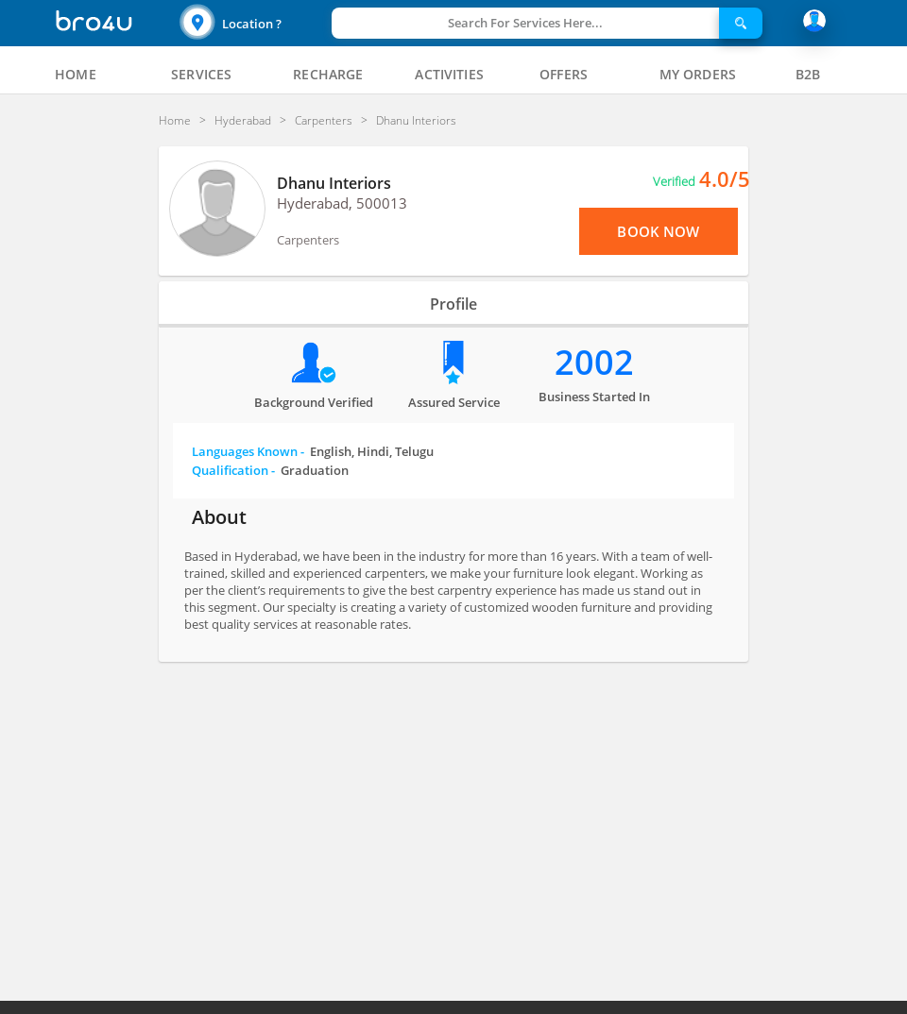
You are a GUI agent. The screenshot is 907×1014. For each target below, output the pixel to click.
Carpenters (308, 239)
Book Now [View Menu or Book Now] (658, 231)
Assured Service (454, 402)
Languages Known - (313, 451)
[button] (253, 23)
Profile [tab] (453, 304)
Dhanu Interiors (334, 183)
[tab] (75, 74)
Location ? (252, 23)
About (219, 517)
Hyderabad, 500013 (342, 203)
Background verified (313, 402)
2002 (594, 362)
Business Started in (594, 396)
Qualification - (270, 470)
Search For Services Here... (525, 22)
